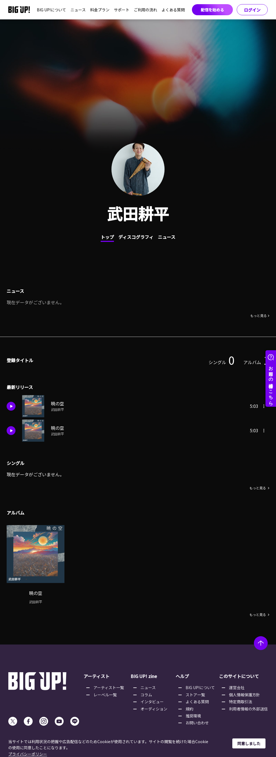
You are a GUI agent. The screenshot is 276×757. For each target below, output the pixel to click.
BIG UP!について (51, 10)
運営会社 (236, 687)
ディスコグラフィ (135, 237)
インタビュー (152, 701)
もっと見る (258, 315)
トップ (107, 237)
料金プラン (100, 10)
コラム (146, 694)
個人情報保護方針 (244, 694)
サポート (121, 10)
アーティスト (97, 676)
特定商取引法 (240, 701)
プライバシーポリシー (27, 754)
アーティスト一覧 (108, 687)
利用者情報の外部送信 (248, 709)
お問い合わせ (197, 722)
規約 (189, 709)
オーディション (153, 709)
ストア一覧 (195, 694)
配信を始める (212, 9)
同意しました (249, 743)
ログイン (252, 10)
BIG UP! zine (144, 676)
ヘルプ (182, 676)
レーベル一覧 (105, 694)
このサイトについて (239, 676)
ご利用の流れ (145, 10)
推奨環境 (193, 715)
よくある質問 (173, 10)
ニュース (78, 10)
